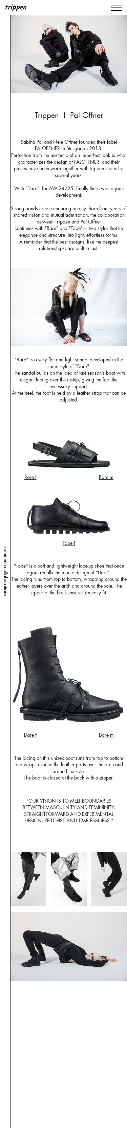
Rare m (106, 477)
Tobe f (69, 543)
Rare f (30, 477)
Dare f (30, 735)
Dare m (106, 735)
